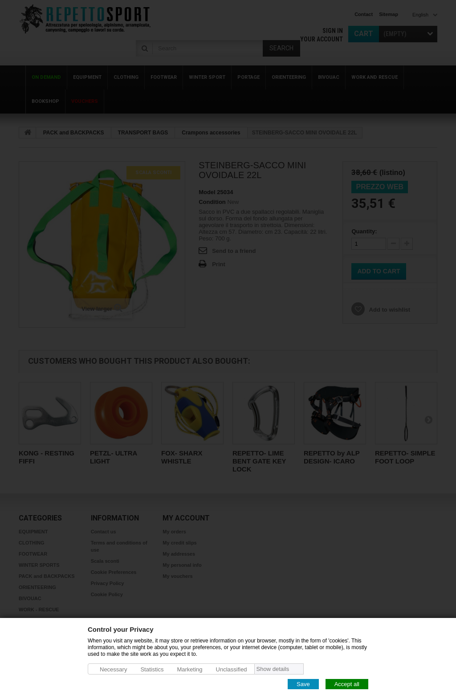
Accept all (346, 683)
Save (303, 683)
